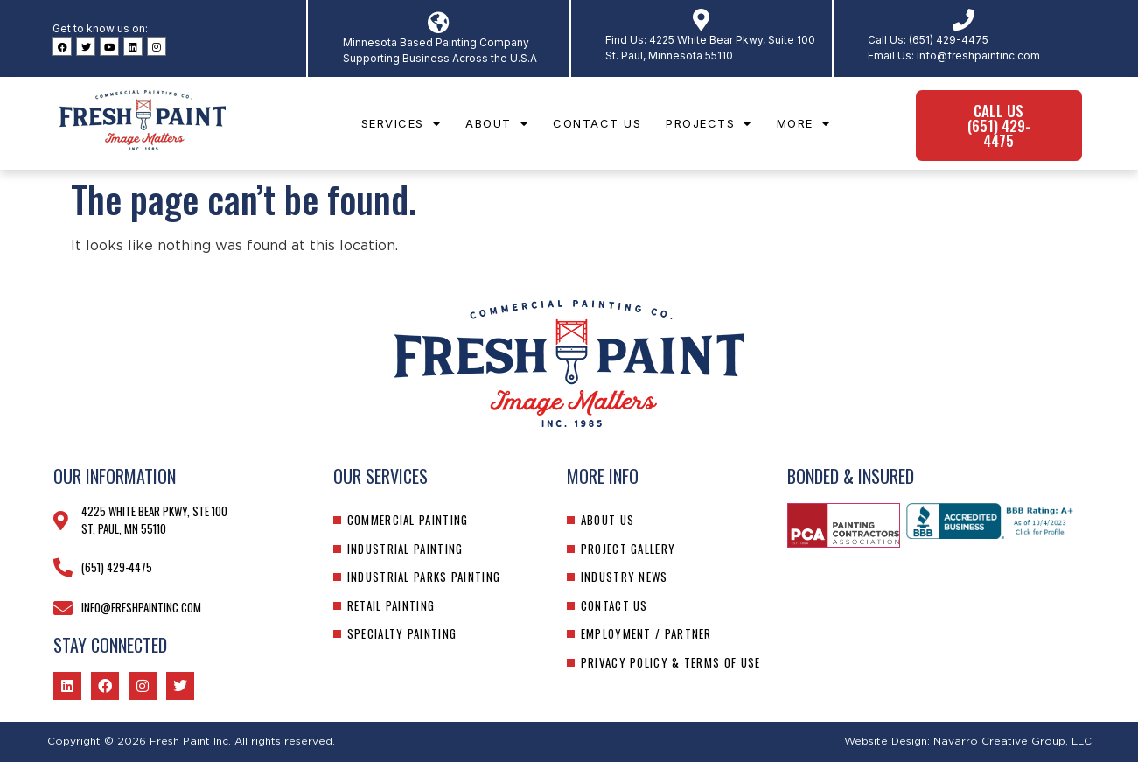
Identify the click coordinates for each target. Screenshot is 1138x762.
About (496, 123)
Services (401, 123)
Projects (709, 123)
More (804, 123)
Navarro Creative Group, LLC (1012, 741)
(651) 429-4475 (948, 39)
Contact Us (597, 123)
